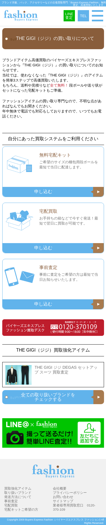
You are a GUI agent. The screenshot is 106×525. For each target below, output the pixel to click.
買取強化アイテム (17, 488)
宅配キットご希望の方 (21, 509)
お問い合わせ (63, 497)
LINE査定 (69, 16)
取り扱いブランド (17, 492)
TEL (83, 16)
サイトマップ (63, 501)
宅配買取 (11, 505)
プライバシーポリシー (70, 492)
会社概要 (59, 488)
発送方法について (17, 497)
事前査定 (11, 501)
